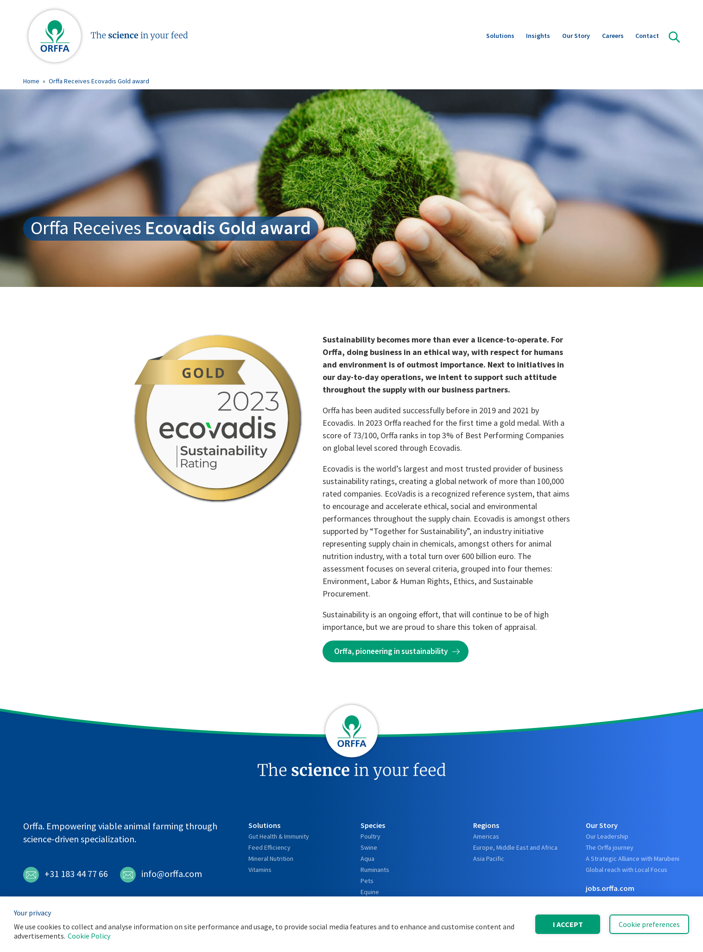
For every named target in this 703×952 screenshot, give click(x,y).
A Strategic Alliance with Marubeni (632, 858)
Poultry (370, 836)
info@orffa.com (161, 875)
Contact (647, 36)
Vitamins (260, 869)
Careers (613, 36)
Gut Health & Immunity (278, 836)
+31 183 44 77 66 (65, 875)
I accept (568, 924)
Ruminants (375, 869)
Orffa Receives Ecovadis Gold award (99, 81)
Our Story (576, 36)
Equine (370, 892)
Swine (369, 847)
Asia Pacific (488, 858)
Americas (486, 836)
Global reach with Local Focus (626, 869)
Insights (538, 36)
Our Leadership (607, 836)
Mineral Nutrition (270, 858)
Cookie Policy (89, 935)
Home (31, 81)
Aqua (367, 858)
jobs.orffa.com (610, 888)
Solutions (500, 36)
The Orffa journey (609, 847)
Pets (367, 881)
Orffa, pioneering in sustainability (391, 651)
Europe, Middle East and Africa (515, 847)
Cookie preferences (649, 924)
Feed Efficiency (269, 847)
